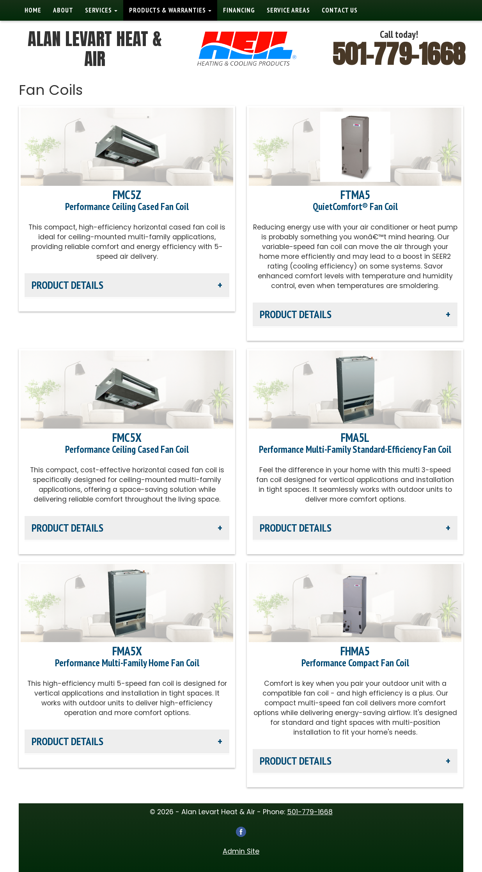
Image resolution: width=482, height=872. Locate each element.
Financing (239, 10)
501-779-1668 (399, 54)
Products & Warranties (170, 10)
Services (101, 10)
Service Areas (288, 10)
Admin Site (241, 851)
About (63, 10)
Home (33, 10)
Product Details (67, 285)
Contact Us (340, 10)
